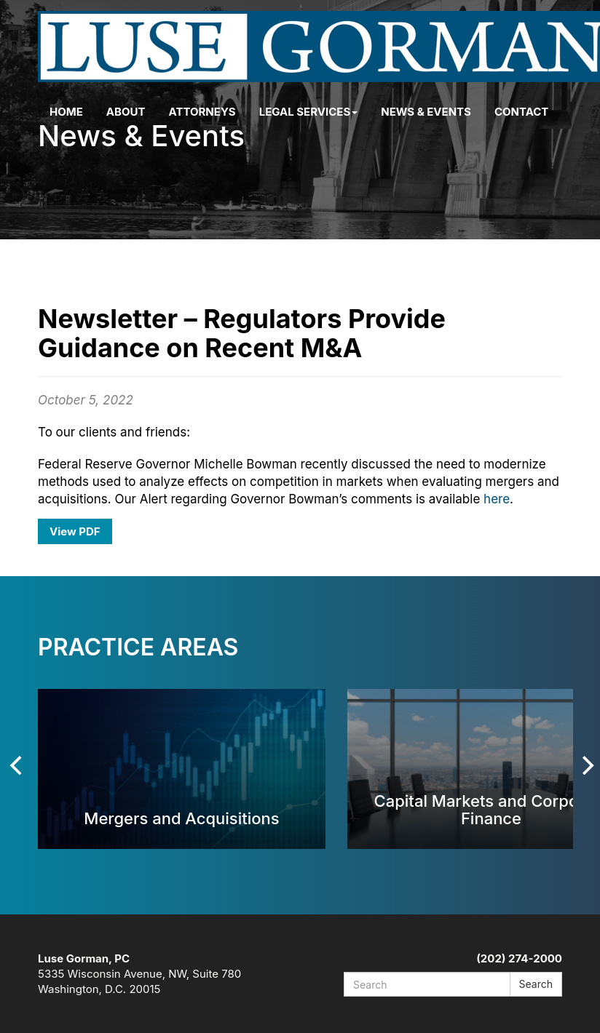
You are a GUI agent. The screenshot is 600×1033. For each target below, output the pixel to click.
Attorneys (202, 112)
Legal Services (308, 112)
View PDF (75, 531)
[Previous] (17, 765)
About (126, 112)
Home (66, 112)
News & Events (426, 112)
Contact (521, 112)
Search (536, 984)
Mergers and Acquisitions (181, 818)
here (496, 499)
